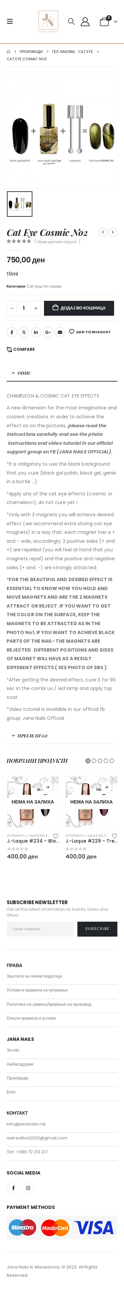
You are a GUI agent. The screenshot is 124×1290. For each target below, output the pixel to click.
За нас (13, 1050)
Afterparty (16, 835)
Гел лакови (52, 286)
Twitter (24, 332)
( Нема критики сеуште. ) (57, 242)
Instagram (28, 1188)
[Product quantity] (24, 308)
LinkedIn (36, 332)
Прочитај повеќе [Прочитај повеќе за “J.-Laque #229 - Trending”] (106, 787)
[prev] (102, 232)
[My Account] (85, 21)
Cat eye (33, 286)
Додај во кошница (83, 308)
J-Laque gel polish (41, 835)
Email (60, 332)
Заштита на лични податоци (34, 976)
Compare (24, 349)
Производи (17, 1078)
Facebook (12, 332)
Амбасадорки (20, 1064)
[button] (12, 21)
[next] (112, 232)
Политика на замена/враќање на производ (49, 1004)
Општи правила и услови (31, 1018)
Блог (11, 1092)
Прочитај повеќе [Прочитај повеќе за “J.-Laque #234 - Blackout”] (48, 787)
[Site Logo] (48, 21)
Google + (48, 332)
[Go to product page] (33, 802)
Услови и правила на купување (37, 990)
